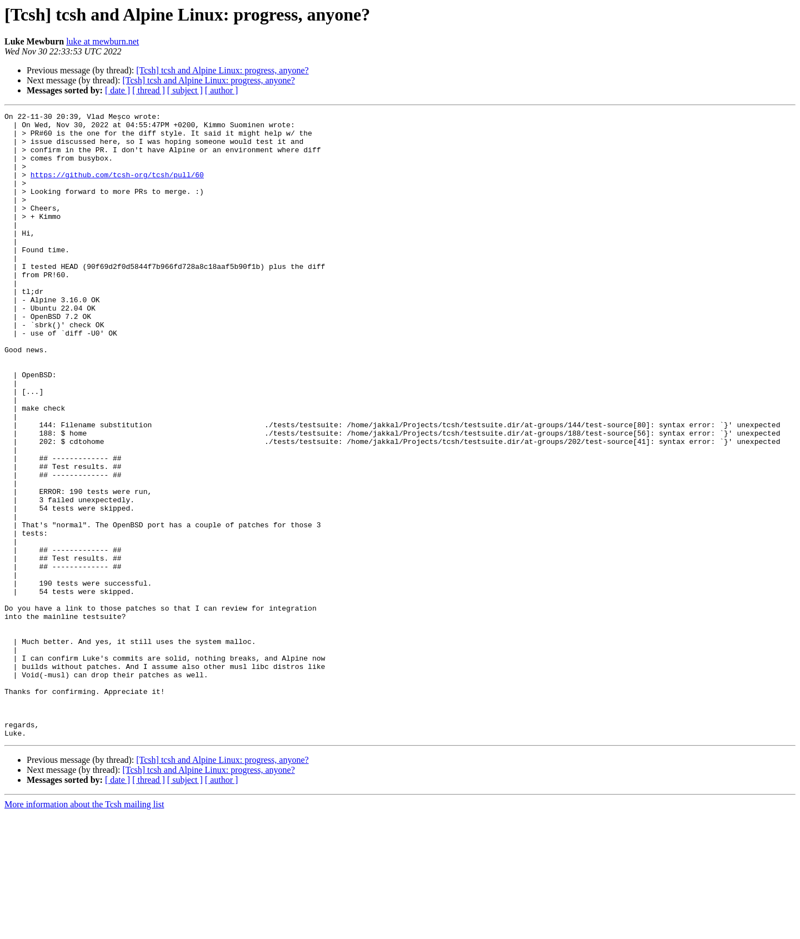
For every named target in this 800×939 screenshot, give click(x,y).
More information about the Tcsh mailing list (84, 929)
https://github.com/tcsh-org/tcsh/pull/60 (117, 188)
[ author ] (221, 90)
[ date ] (117, 90)
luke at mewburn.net (102, 41)
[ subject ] (185, 90)
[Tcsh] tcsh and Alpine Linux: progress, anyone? (222, 70)
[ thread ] (148, 90)
